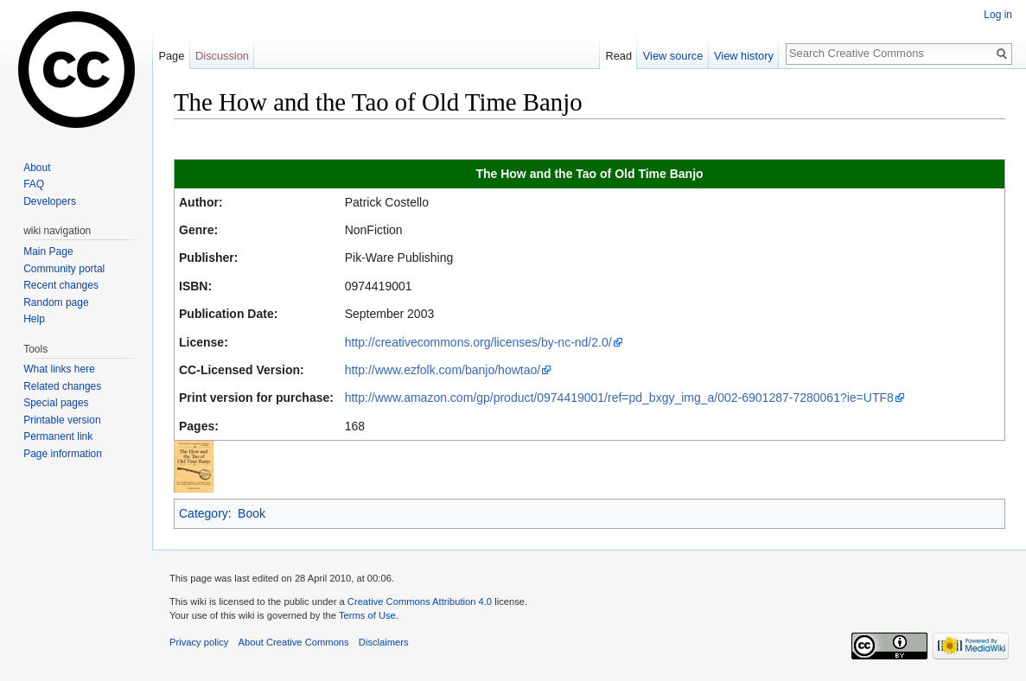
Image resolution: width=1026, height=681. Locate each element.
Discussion (222, 55)
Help (34, 319)
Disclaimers (384, 642)
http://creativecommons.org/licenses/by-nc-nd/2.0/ (478, 342)
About (36, 168)
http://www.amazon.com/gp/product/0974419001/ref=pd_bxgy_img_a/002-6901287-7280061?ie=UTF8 (619, 397)
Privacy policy (198, 642)
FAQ (33, 184)
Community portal (64, 269)
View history (744, 55)
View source (673, 55)
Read (618, 55)
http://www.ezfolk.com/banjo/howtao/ (442, 370)
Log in (998, 15)
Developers (49, 201)
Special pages (55, 403)
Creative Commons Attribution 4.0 (419, 601)
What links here (59, 369)
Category (203, 513)
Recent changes (61, 285)
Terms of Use (367, 615)
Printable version (61, 420)
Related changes (62, 386)
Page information (62, 454)
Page (171, 55)
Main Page (48, 251)
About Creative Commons (294, 642)
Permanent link (57, 436)
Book (251, 513)
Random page (55, 302)
